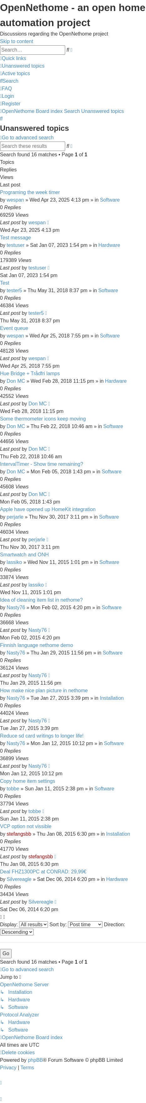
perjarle (15, 517)
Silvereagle (19, 879)
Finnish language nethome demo (36, 645)
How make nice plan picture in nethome (44, 690)
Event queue (14, 328)
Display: (24, 924)
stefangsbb (19, 834)
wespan (15, 200)
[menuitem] (22, 66)
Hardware (109, 245)
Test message (15, 237)
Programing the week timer (30, 192)
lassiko (14, 562)
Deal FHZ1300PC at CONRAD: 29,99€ (43, 871)
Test (4, 283)
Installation (112, 698)
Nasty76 (16, 607)
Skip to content (16, 41)
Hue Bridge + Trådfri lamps (30, 373)
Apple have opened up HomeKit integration (48, 509)
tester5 (14, 290)
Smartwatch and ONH (24, 554)
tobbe (13, 788)
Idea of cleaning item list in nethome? (41, 600)
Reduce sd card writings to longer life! (42, 735)
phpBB (35, 1060)
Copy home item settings (27, 781)
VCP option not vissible (25, 826)
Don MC (16, 381)
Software (110, 200)
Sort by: (76, 924)
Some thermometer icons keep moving (43, 418)
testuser (15, 245)
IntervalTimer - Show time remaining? (41, 464)
